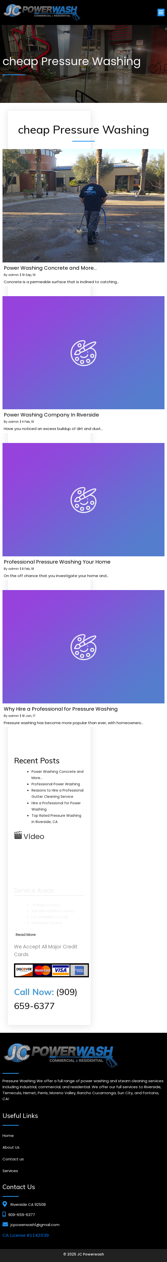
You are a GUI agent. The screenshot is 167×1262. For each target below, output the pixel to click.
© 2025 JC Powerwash (83, 1254)
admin (13, 275)
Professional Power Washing (56, 784)
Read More (26, 934)
